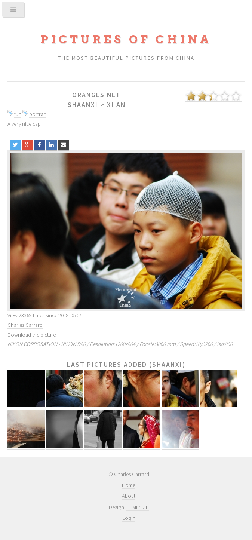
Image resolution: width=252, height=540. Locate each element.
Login (128, 518)
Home (128, 485)
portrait (37, 114)
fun (17, 114)
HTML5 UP (137, 507)
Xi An (116, 105)
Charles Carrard (25, 325)
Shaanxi (83, 105)
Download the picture (31, 334)
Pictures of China (126, 39)
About (128, 496)
